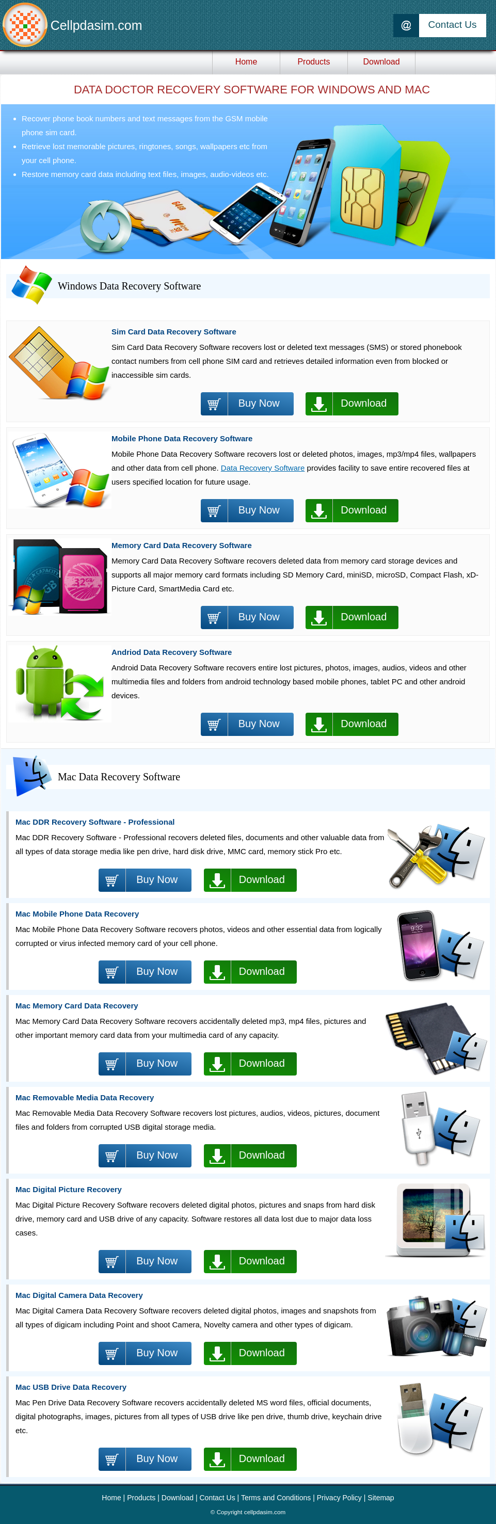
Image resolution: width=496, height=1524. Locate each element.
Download (364, 403)
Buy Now (259, 403)
